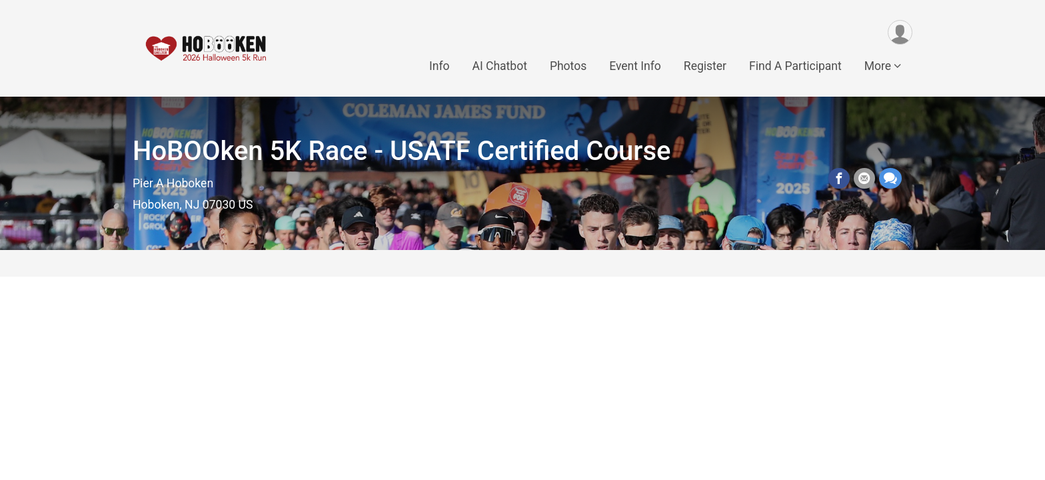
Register (705, 66)
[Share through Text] (890, 178)
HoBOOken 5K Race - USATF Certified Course (402, 151)
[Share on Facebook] (839, 178)
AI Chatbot (499, 66)
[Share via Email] (864, 178)
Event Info (635, 66)
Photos (568, 66)
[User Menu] (900, 32)
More (877, 66)
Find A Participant (795, 66)
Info (439, 66)
